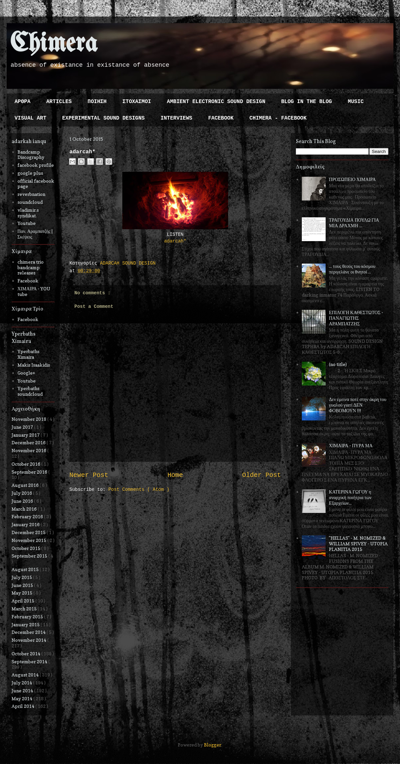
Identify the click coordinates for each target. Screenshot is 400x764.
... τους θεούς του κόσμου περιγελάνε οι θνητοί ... (352, 268)
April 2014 (23, 706)
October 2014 (26, 653)
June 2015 (23, 585)
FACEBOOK (221, 118)
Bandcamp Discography (31, 154)
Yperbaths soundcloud (30, 391)
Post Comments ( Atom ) (139, 489)
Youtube (27, 223)
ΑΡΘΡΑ (22, 102)
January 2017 (26, 435)
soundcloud (30, 202)
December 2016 (29, 442)
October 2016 (26, 464)
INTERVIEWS (176, 118)
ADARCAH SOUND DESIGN (127, 263)
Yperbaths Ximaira (28, 354)
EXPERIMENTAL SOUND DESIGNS (103, 118)
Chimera (54, 44)
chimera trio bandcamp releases (31, 267)
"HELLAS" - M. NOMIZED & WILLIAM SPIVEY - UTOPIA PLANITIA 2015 (358, 543)
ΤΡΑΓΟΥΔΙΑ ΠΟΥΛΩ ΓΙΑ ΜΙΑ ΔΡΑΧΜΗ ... (354, 222)
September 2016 (30, 472)
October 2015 (26, 548)
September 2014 (30, 661)
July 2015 (22, 577)
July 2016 (22, 493)
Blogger (212, 744)
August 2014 (26, 674)
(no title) (338, 364)
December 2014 (29, 632)
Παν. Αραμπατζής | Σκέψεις (35, 233)
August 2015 (26, 569)
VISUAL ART (30, 118)
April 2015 (23, 600)
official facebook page (36, 183)
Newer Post (88, 475)
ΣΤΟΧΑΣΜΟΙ (136, 102)
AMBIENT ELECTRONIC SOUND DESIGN (216, 102)
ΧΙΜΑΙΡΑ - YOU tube (34, 291)
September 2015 (30, 556)
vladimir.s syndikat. (28, 212)
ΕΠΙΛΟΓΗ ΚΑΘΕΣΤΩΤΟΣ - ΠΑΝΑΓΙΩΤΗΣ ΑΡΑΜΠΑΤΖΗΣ (356, 317)
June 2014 (23, 690)
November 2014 (29, 640)
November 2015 (29, 540)
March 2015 (25, 608)
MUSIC (356, 102)
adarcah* (175, 241)
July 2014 (22, 682)
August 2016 (26, 485)
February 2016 (28, 516)
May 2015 (22, 593)
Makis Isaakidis (34, 365)
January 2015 (26, 624)
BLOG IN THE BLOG (306, 102)
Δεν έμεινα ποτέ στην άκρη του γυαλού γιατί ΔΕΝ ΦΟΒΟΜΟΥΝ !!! (357, 404)
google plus (30, 173)
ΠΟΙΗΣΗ (97, 102)
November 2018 (29, 419)
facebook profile (36, 165)
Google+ (26, 373)
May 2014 (22, 698)
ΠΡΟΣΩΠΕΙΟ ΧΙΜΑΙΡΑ (352, 179)
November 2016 (29, 450)
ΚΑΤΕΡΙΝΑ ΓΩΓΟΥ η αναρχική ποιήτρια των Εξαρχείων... (350, 497)
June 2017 (23, 427)
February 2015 (28, 616)
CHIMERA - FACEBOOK (277, 118)
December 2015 (29, 532)
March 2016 (25, 509)
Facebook (28, 280)
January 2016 (26, 524)
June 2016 (23, 501)
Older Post (261, 475)
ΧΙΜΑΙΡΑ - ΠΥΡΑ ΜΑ (351, 445)
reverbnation (31, 194)
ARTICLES (59, 102)
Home (175, 475)
